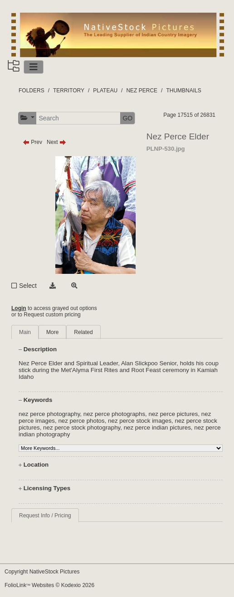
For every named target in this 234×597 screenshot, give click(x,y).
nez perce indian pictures (157, 427)
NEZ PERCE (141, 90)
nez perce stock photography (81, 427)
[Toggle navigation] (34, 67)
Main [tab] (25, 332)
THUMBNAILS (183, 90)
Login (18, 308)
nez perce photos (81, 420)
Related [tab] (83, 332)
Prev (32, 142)
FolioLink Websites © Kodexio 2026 (49, 585)
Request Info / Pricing (45, 515)
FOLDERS (31, 90)
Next (56, 142)
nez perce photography (49, 414)
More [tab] (52, 332)
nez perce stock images (139, 420)
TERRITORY (68, 90)
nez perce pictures (173, 414)
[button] (27, 118)
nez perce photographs (114, 414)
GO (127, 118)
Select (28, 285)
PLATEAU (105, 90)
